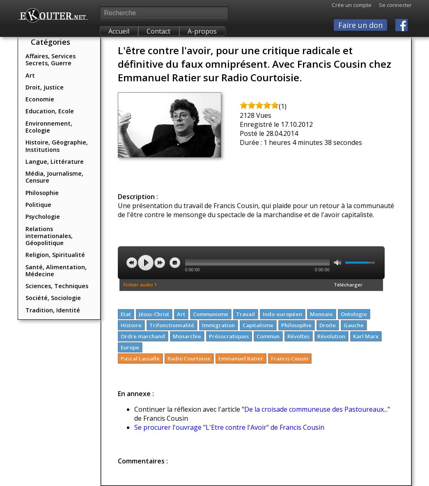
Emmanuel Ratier (240, 358)
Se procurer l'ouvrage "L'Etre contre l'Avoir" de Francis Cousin (229, 427)
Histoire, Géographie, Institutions (56, 145)
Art (30, 75)
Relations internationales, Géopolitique (49, 236)
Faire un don (360, 25)
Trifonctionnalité (171, 325)
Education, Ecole (49, 111)
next (159, 262)
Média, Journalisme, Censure (54, 177)
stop (175, 262)
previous (132, 262)
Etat (126, 314)
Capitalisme (258, 325)
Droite (327, 325)
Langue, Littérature (54, 161)
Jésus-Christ (154, 314)
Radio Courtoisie (189, 358)
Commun (268, 336)
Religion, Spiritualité (55, 255)
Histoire (131, 325)
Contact (158, 31)
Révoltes (298, 336)
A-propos (202, 31)
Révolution (331, 336)
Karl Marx (366, 336)
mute (337, 262)
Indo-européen (282, 314)
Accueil (118, 31)
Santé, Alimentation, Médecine (56, 270)
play (146, 262)
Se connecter (392, 5)
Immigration (218, 325)
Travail (245, 314)
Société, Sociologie (53, 298)
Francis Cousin (289, 358)
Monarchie (187, 336)
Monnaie (321, 314)
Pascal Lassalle (140, 358)
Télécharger (348, 285)
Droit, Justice (44, 87)
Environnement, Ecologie (48, 126)
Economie (39, 99)
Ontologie (354, 314)
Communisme (210, 314)
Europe (130, 347)
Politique (38, 205)
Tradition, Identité (52, 310)
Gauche (354, 325)
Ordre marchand (143, 336)
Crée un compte (352, 5)
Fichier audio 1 (140, 285)
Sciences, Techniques (56, 286)
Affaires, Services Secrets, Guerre (50, 59)
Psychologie (42, 216)
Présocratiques (229, 336)
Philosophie (42, 193)
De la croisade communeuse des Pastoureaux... (316, 409)
